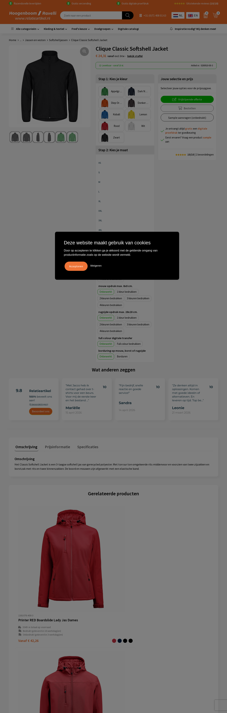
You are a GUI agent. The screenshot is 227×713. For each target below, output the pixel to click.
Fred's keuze (79, 29)
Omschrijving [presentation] (26, 445)
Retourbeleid (74, 645)
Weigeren (96, 265)
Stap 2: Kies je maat (113, 150)
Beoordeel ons (40, 411)
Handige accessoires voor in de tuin (191, 618)
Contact (71, 629)
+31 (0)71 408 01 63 (154, 15)
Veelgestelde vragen (78, 623)
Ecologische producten (184, 645)
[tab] (26, 446)
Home (12, 40)
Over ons (71, 618)
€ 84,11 (172, 577)
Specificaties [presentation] (82, 445)
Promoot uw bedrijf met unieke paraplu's (189, 636)
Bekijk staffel (135, 56)
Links (69, 634)
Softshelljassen (58, 40)
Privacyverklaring (128, 629)
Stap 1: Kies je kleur (113, 79)
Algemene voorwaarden (132, 618)
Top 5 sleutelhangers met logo (188, 629)
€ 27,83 (127, 580)
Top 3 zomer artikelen (183, 623)
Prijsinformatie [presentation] (54, 445)
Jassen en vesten (35, 40)
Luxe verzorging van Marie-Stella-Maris (193, 650)
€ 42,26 (28, 580)
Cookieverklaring (128, 623)
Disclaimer (124, 634)
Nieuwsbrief (73, 639)
